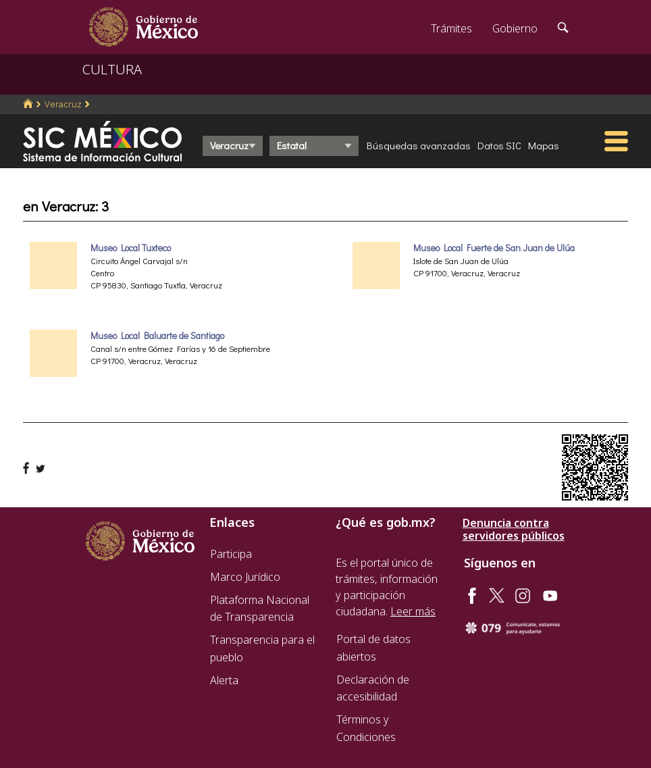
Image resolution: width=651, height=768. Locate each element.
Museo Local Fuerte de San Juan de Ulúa (494, 248)
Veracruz (63, 104)
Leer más (413, 611)
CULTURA (112, 69)
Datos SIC (499, 145)
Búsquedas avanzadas (419, 145)
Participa (231, 553)
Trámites (451, 28)
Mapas (543, 145)
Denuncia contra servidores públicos (514, 529)
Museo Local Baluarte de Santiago (157, 336)
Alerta (224, 680)
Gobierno (515, 28)
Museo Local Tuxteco (130, 248)
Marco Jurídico (245, 576)
